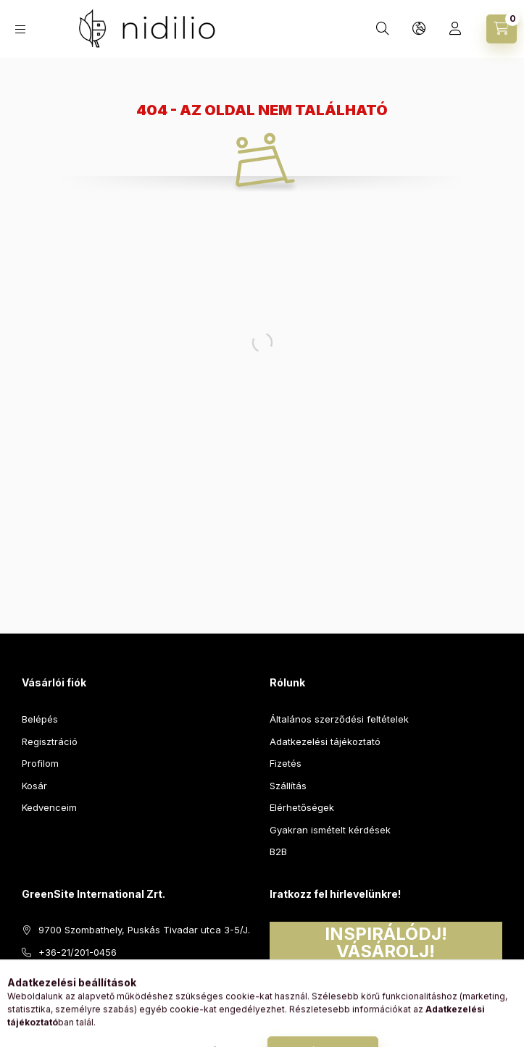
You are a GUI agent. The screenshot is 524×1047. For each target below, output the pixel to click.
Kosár (34, 785)
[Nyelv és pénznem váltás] (418, 28)
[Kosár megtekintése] (501, 28)
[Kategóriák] (20, 29)
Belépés (40, 719)
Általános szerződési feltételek (339, 719)
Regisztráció (50, 741)
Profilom (40, 763)
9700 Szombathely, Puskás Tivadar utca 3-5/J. (144, 929)
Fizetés (285, 763)
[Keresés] (382, 28)
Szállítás (288, 785)
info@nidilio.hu (71, 974)
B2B (278, 851)
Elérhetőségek (302, 807)
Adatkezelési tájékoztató (325, 741)
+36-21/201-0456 (77, 952)
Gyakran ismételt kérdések (330, 830)
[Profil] (455, 28)
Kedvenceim (49, 807)
